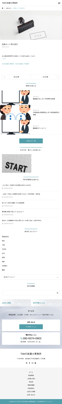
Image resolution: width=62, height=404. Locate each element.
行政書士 (4, 266)
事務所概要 (31, 385)
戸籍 (3, 245)
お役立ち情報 (31, 391)
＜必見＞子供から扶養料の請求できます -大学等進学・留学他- (21, 194)
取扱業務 (31, 375)
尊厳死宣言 (5, 236)
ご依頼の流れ (31, 378)
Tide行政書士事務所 (8, 64)
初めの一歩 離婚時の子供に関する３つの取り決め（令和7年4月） (22, 220)
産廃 (3, 257)
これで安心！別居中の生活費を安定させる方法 (16, 185)
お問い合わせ (31, 395)
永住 (3, 253)
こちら (4, 58)
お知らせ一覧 (31, 141)
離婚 (3, 270)
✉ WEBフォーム (31, 327)
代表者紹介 (31, 388)
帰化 (3, 241)
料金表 (31, 382)
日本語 (4, 249)
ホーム (31, 372)
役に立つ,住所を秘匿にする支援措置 (13, 203)
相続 (3, 261)
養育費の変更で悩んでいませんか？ (13, 211)
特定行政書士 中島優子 (22, 64)
